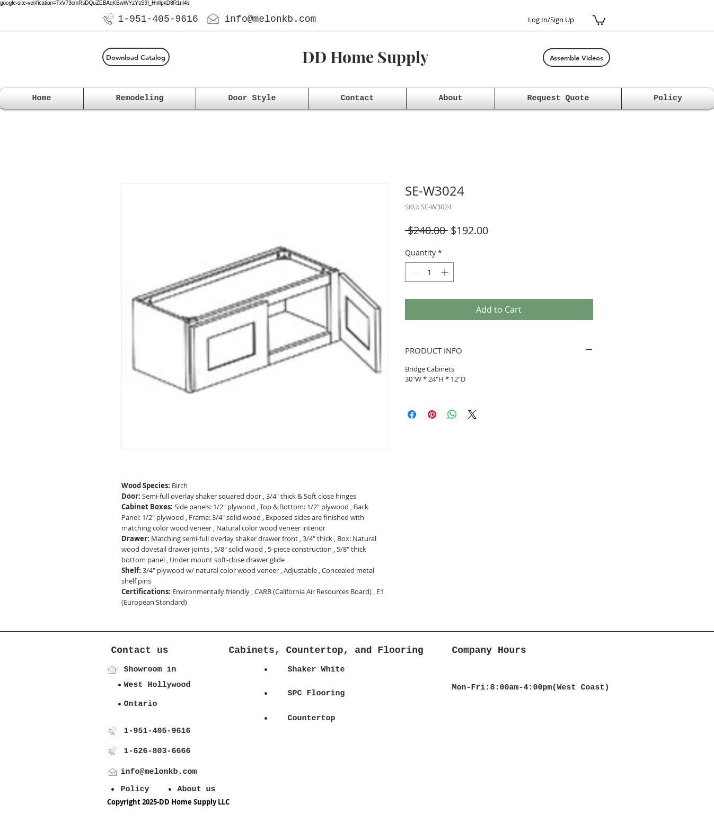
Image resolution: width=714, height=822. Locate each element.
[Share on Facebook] (412, 414)
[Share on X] (472, 414)
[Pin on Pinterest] (432, 414)
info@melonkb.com (270, 19)
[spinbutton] (429, 272)
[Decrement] (413, 272)
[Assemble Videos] (576, 57)
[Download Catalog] (136, 57)
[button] (599, 19)
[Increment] (445, 272)
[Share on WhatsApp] (452, 414)
